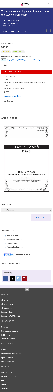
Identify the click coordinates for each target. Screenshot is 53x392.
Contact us (8, 101)
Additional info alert (15, 239)
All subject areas (7, 304)
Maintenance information (11, 353)
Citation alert (12, 243)
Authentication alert (15, 247)
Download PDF (12, 71)
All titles (4, 300)
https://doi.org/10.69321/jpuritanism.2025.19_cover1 (26, 60)
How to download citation (13, 96)
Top (27, 289)
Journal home (8, 31)
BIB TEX (9, 85)
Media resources (7, 361)
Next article (41, 217)
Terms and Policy (8, 339)
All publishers (6, 308)
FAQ (3, 380)
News (3, 349)
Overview (4, 327)
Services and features (9, 331)
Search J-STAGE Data (10, 316)
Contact (4, 384)
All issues (22, 31)
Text (7, 92)
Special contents (7, 357)
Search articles (7, 312)
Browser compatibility (9, 376)
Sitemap (4, 388)
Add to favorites (13, 236)
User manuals (6, 372)
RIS (7, 79)
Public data (5, 335)
